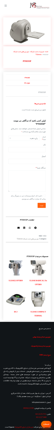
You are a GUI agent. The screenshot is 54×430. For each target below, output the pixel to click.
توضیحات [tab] (27, 77)
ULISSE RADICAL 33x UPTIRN (38, 282)
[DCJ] (16, 299)
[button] (35, 228)
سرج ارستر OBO (45, 355)
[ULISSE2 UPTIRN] (16, 268)
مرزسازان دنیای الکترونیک (24, 427)
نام (44, 145)
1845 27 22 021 (41, 417)
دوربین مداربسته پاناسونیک (41, 346)
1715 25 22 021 (40, 414)
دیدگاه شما (41, 167)
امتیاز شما (44, 138)
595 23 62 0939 (28, 408)
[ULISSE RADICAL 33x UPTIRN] (38, 268)
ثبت (41, 205)
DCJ (15, 312)
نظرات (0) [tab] (27, 82)
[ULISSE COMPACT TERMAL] (38, 299)
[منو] (6, 6)
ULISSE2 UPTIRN (16, 280)
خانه (46, 51)
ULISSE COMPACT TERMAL (38, 314)
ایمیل (44, 156)
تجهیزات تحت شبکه (37, 51)
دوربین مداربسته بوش (42, 337)
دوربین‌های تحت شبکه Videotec (27, 53)
